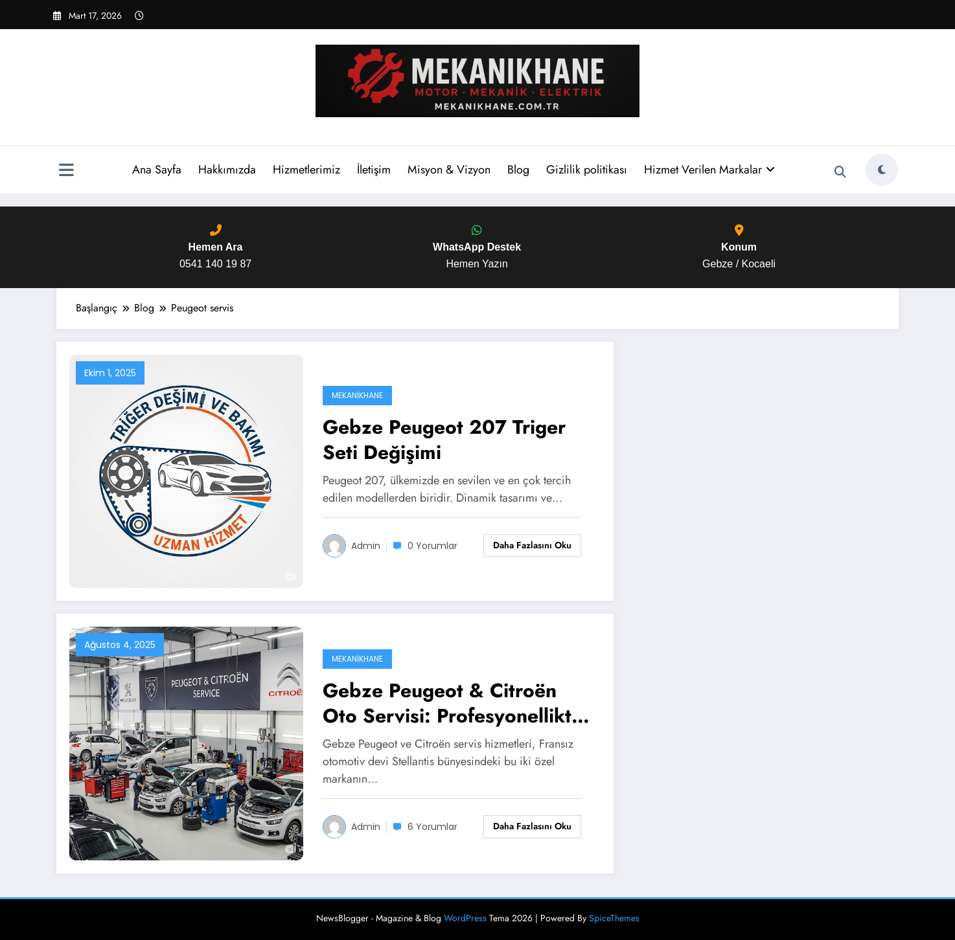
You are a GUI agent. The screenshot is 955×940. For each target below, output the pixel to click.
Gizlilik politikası (586, 169)
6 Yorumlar (432, 826)
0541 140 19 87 (215, 247)
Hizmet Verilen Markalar (708, 169)
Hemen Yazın (477, 247)
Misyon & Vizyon (448, 169)
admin (365, 545)
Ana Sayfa (156, 169)
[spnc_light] (882, 169)
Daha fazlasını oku (532, 545)
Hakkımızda (226, 169)
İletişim (373, 169)
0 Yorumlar (432, 545)
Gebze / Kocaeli (739, 247)
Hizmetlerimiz (305, 169)
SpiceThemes (614, 918)
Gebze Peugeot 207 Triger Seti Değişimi (444, 439)
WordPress (465, 918)
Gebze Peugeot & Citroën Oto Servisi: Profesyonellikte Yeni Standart (452, 703)
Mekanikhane (357, 395)
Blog (518, 169)
